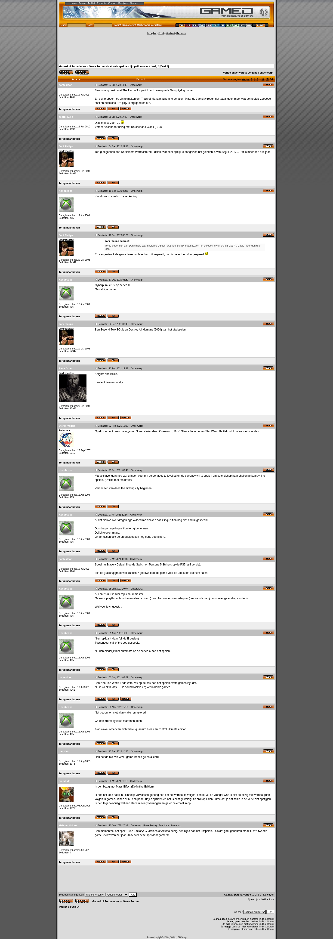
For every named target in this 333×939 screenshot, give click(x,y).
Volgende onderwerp (260, 72)
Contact (112, 3)
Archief (91, 3)
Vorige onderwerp (234, 72)
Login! (117, 25)
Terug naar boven (69, 109)
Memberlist (170, 33)
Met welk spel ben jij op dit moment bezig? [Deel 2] (138, 66)
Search (161, 33)
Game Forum (97, 66)
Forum (82, 3)
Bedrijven (123, 3)
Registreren (128, 25)
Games (134, 3)
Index (149, 33)
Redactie (101, 3)
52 (263, 79)
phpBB (160, 937)
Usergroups (181, 33)
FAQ (155, 33)
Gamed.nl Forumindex (72, 66)
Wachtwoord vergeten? (149, 25)
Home (74, 3)
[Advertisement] (166, 49)
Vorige (245, 79)
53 (267, 79)
